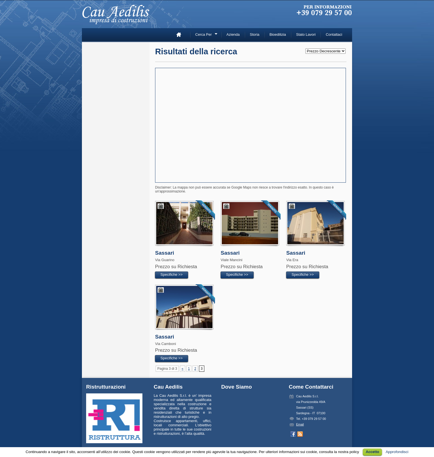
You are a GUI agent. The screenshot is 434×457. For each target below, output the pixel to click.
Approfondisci (397, 452)
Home (181, 34)
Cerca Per (204, 35)
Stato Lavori (306, 34)
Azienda (233, 34)
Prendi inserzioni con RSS (300, 434)
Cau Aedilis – (117, 17)
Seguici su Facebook (293, 434)
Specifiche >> (171, 274)
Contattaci (334, 34)
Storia (254, 34)
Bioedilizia (278, 34)
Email (300, 424)
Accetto (372, 452)
